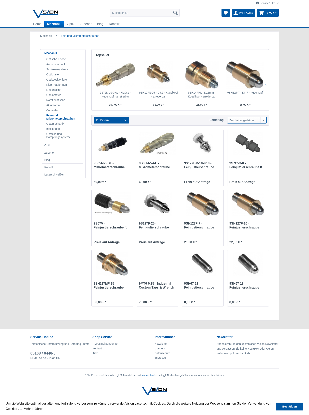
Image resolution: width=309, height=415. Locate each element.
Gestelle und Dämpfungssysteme (58, 135)
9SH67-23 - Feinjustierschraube (199, 285)
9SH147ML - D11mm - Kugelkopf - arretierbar (202, 94)
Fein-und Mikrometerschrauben (60, 117)
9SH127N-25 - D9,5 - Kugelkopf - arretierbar (158, 94)
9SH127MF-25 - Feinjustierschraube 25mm (109, 286)
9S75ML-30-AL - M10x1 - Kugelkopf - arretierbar (115, 94)
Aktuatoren (53, 105)
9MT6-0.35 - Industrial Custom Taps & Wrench (156, 285)
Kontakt (97, 348)
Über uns (160, 348)
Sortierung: (217, 120)
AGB (95, 353)
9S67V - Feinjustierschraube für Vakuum (111, 225)
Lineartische (53, 89)
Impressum (161, 357)
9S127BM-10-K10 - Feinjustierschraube (199, 165)
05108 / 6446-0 (43, 353)
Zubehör (49, 152)
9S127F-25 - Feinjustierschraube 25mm (154, 225)
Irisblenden (53, 128)
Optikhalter (53, 74)
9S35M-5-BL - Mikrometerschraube (109, 165)
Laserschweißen (54, 174)
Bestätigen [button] (289, 406)
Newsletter (161, 343)
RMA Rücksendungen (105, 343)
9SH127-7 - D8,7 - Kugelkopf (245, 92)
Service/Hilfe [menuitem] (266, 3)
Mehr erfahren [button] (34, 408)
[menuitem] (145, 13)
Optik (47, 145)
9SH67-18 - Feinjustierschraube (244, 285)
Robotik (49, 167)
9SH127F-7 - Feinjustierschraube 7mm (199, 225)
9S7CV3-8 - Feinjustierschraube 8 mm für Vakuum (245, 165)
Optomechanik (55, 123)
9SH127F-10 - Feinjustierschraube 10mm (244, 225)
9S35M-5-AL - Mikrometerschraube (154, 165)
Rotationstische (55, 100)
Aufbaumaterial (55, 64)
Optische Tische (56, 59)
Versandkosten (149, 375)
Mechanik (50, 53)
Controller (52, 110)
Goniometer (53, 95)
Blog (47, 160)
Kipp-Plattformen (56, 84)
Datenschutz (162, 353)
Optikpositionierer (57, 79)
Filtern (102, 120)
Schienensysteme (57, 69)
